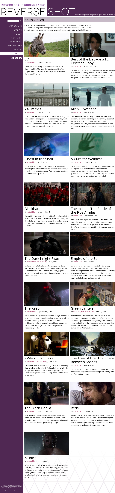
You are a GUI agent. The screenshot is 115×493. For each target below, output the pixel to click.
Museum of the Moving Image (23, 5)
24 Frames (33, 109)
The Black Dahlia (38, 408)
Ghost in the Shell (39, 158)
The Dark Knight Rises (42, 258)
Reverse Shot (38, 12)
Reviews (17, 30)
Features (16, 38)
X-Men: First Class (39, 358)
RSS (20, 58)
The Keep (32, 308)
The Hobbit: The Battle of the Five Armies (91, 210)
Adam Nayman (78, 312)
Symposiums (15, 26)
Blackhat (31, 208)
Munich (31, 457)
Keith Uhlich (31, 62)
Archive (17, 50)
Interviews (16, 42)
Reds (75, 408)
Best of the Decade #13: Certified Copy (90, 61)
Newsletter (15, 46)
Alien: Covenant (83, 109)
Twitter (16, 58)
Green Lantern (82, 308)
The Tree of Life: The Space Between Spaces (92, 360)
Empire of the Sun (85, 258)
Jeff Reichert (41, 262)
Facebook (12, 58)
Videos (18, 34)
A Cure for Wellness (86, 158)
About (18, 53)
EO (27, 59)
